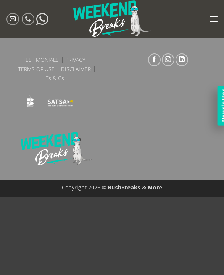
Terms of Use (36, 69)
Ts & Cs (55, 78)
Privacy (75, 60)
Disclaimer (76, 69)
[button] (213, 19)
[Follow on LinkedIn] (182, 59)
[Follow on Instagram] (168, 59)
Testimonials (41, 60)
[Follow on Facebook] (154, 59)
